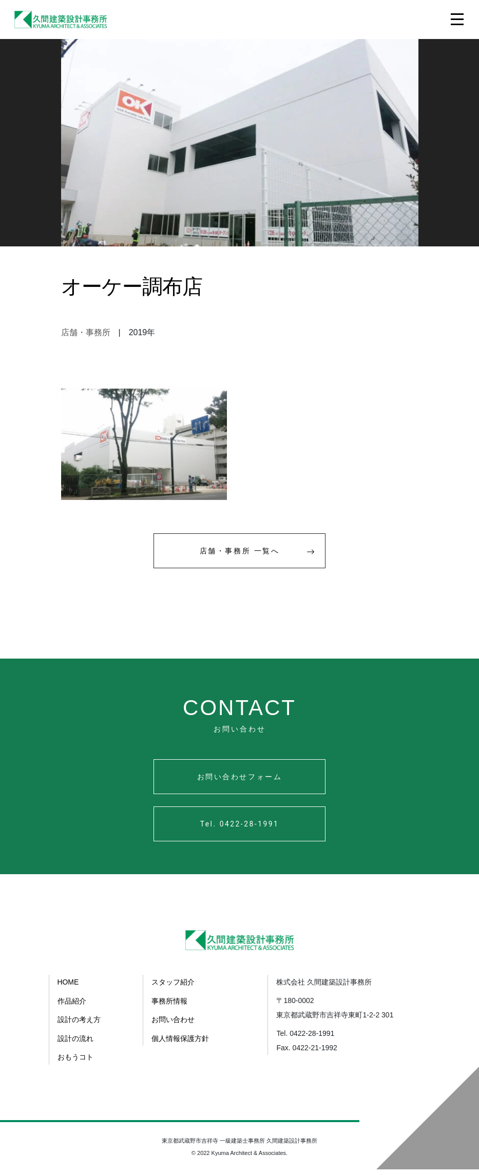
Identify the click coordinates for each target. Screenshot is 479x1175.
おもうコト (75, 1063)
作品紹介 (72, 1008)
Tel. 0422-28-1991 (239, 831)
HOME (68, 989)
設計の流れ (75, 1045)
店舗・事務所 (85, 332)
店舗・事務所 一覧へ (260, 555)
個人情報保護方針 (180, 1045)
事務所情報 (169, 1008)
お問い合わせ (173, 1026)
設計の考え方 (79, 1026)
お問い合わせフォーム (239, 783)
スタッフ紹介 (173, 989)
